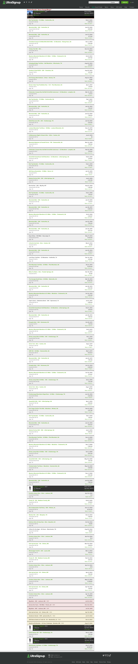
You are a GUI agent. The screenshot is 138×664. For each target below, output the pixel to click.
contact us (57, 655)
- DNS (40, 612)
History (87, 15)
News (106, 7)
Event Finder (97, 7)
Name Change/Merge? (44, 9)
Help (125, 7)
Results (87, 7)
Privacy (109, 662)
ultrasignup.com (58, 657)
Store (112, 7)
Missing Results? (32, 9)
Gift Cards (119, 7)
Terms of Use (102, 662)
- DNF (39, 601)
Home (81, 7)
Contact (132, 7)
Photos (36, 15)
